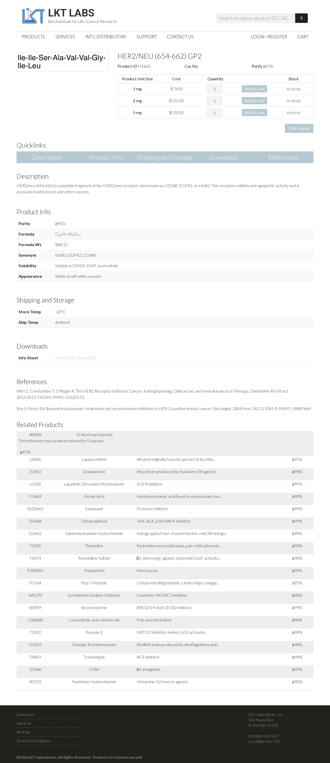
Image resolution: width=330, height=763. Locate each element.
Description (47, 157)
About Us (23, 723)
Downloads (224, 157)
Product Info (106, 157)
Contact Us (25, 714)
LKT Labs (71, 13)
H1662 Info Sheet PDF (75, 357)
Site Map (23, 732)
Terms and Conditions (33, 741)
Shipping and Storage (165, 157)
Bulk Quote (299, 128)
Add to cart (254, 88)
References (283, 157)
